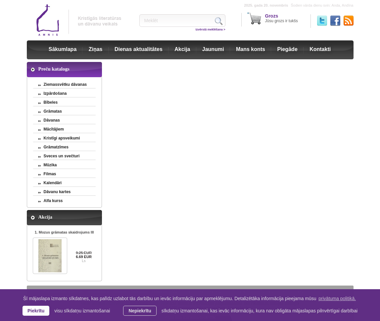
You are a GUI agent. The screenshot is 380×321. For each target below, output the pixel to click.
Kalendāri (53, 183)
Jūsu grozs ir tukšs (281, 18)
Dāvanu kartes (57, 191)
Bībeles (51, 102)
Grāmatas (53, 111)
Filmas (50, 174)
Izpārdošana (55, 93)
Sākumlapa (62, 49)
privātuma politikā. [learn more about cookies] (337, 298)
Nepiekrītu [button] (139, 310)
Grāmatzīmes (56, 147)
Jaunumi (213, 49)
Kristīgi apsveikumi (62, 138)
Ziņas (96, 49)
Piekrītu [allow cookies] (35, 310)
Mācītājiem (54, 129)
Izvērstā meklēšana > (210, 29)
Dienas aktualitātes (139, 49)
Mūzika (50, 165)
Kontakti (320, 49)
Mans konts (250, 49)
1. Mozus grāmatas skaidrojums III (64, 232)
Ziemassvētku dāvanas (65, 84)
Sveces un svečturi (62, 156)
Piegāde (287, 49)
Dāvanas (52, 120)
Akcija (182, 49)
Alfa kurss (53, 200)
